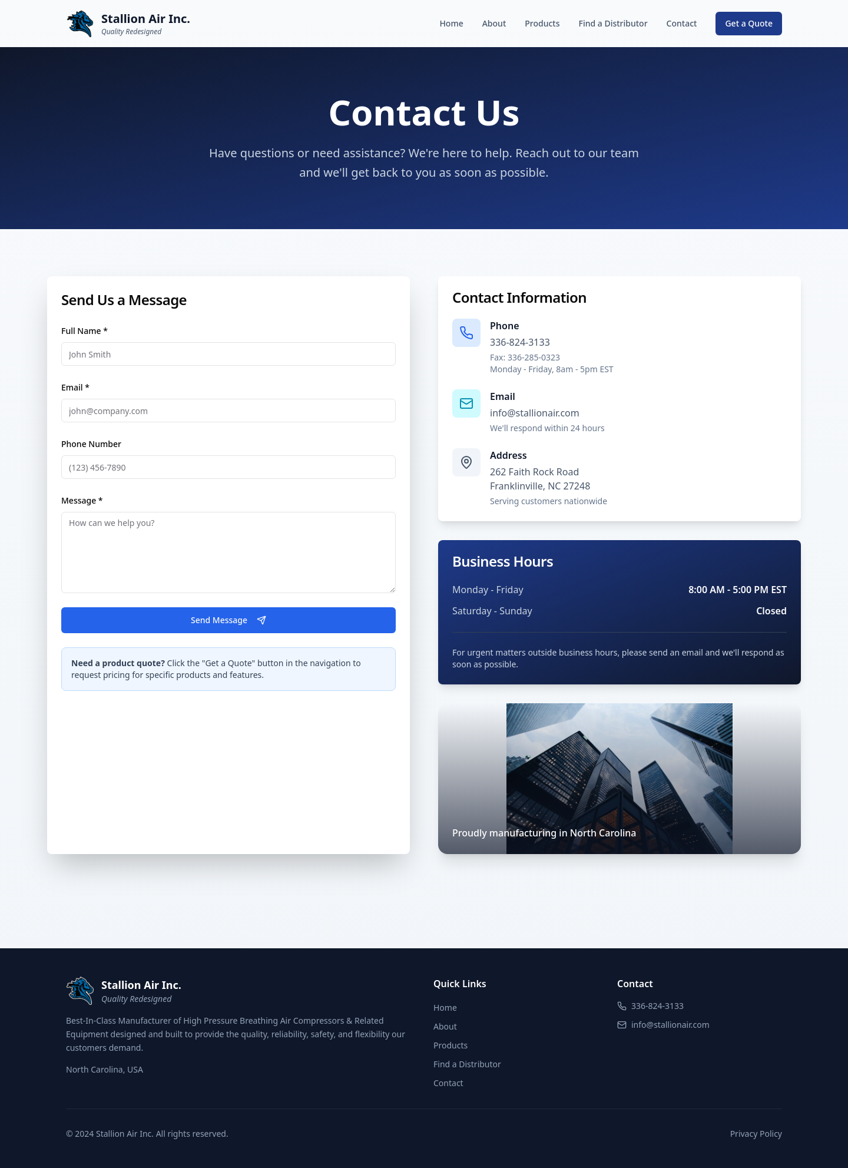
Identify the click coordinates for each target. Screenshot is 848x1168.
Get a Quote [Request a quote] (749, 23)
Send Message (228, 620)
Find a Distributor (612, 23)
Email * (75, 387)
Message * (82, 500)
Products (542, 23)
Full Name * (84, 330)
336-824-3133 (520, 342)
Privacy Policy (756, 1133)
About (494, 23)
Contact (682, 23)
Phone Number (91, 443)
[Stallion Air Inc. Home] (128, 23)
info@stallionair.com (534, 412)
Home (451, 23)
